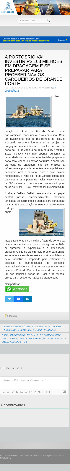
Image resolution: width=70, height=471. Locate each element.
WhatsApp (20, 289)
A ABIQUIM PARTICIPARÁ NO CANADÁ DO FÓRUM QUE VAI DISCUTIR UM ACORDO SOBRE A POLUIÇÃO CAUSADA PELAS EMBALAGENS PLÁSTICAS (32, 338)
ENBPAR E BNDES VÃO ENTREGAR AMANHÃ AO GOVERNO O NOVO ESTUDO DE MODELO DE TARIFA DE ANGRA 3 (34, 328)
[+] (48, 391)
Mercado (13, 316)
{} (43, 391)
